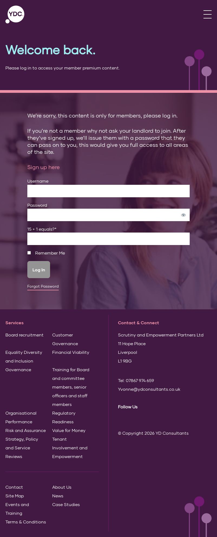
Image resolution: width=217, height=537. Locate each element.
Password (37, 205)
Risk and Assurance (25, 430)
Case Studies (66, 504)
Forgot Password (43, 286)
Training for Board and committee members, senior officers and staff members (70, 387)
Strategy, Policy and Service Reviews (21, 447)
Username (37, 180)
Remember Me (46, 252)
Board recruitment (24, 334)
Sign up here (43, 167)
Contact (14, 487)
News (57, 495)
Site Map (14, 495)
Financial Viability (70, 352)
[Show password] (183, 215)
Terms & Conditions (25, 521)
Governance (18, 369)
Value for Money (69, 430)
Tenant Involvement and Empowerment (69, 447)
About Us (61, 487)
